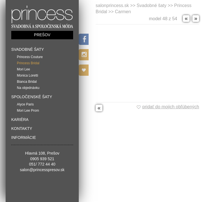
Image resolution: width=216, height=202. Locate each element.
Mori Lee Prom (28, 111)
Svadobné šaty (27, 49)
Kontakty (21, 128)
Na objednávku (28, 88)
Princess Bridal (28, 63)
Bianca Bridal (27, 82)
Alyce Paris (25, 104)
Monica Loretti (27, 75)
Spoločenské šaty (31, 97)
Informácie (23, 137)
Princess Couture (30, 57)
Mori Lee (23, 69)
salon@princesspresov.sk (42, 169)
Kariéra (19, 119)
